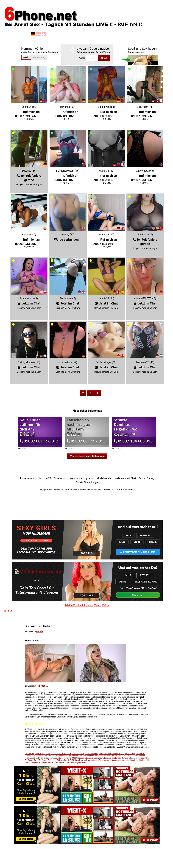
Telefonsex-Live (132, 756)
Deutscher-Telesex (56, 760)
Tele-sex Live (88, 756)
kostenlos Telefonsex (102, 758)
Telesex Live (77, 756)
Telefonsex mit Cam (136, 758)
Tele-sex (35, 756)
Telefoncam (29, 753)
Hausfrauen (119, 753)
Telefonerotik (108, 753)
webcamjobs (128, 760)
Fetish (39, 631)
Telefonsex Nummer (48, 758)
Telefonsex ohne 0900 (66, 758)
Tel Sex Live (120, 756)
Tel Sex (55, 756)
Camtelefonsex (77, 753)
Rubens (82, 760)
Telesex (28, 756)
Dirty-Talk (46, 753)
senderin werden (66, 762)
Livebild (53, 753)
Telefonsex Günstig (120, 758)
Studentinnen (117, 760)
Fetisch (142, 756)
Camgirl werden (79, 762)
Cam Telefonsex (64, 753)
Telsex (41, 756)
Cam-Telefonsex (91, 753)
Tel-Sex (48, 756)
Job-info (44, 762)
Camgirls (138, 760)
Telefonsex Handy (32, 758)
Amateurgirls (130, 753)
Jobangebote (34, 762)
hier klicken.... (40, 686)
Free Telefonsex (40, 760)
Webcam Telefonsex (84, 758)
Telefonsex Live (64, 756)
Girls (101, 753)
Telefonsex (140, 753)
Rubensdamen (92, 760)
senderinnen (53, 762)
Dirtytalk (38, 753)
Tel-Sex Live (109, 756)
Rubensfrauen (105, 760)
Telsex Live (98, 756)
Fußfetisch (74, 760)
